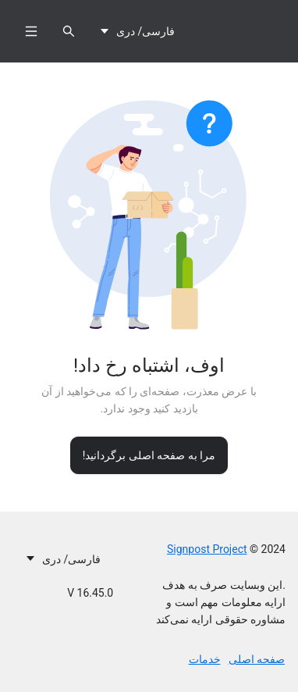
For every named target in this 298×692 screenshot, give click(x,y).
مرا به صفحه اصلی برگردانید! (149, 455)
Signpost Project (207, 549)
